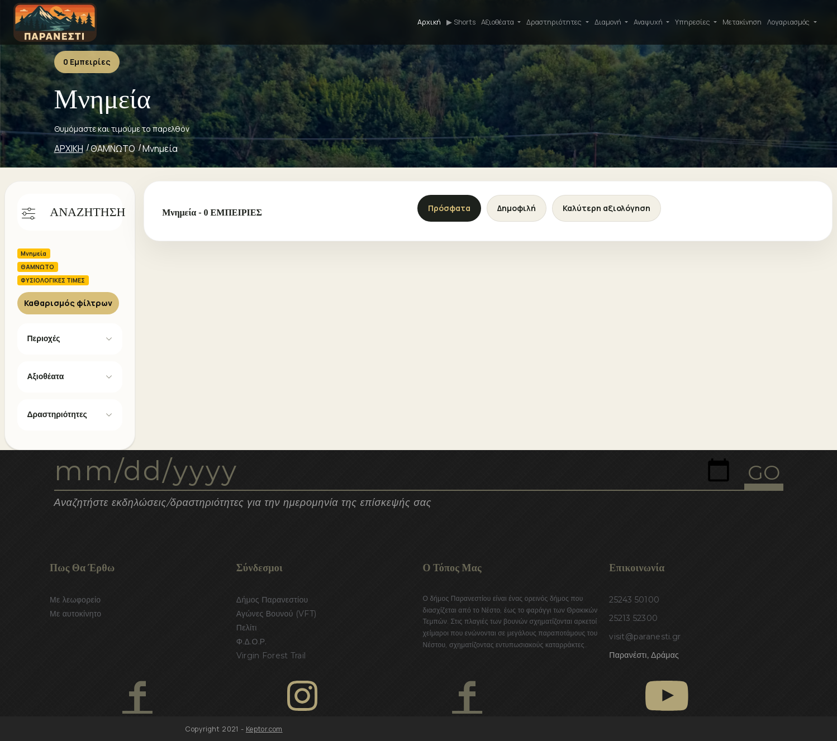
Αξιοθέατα (45, 376)
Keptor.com (264, 729)
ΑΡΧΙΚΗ (68, 148)
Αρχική (429, 22)
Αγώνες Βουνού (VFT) (276, 614)
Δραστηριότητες (57, 414)
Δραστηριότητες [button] (554, 22)
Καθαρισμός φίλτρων (68, 303)
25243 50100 (634, 600)
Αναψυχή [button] (649, 22)
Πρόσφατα (449, 208)
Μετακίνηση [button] (742, 22)
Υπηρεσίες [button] (693, 22)
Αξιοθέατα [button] (498, 22)
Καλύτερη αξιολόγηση (606, 208)
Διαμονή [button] (609, 22)
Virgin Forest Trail (271, 656)
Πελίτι (246, 628)
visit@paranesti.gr (645, 637)
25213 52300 (633, 618)
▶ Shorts (460, 22)
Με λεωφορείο (75, 600)
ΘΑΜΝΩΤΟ (113, 148)
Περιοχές (43, 338)
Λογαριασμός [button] (789, 22)
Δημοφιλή (516, 208)
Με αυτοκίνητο (75, 614)
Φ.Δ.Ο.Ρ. (251, 642)
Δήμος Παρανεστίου (272, 600)
